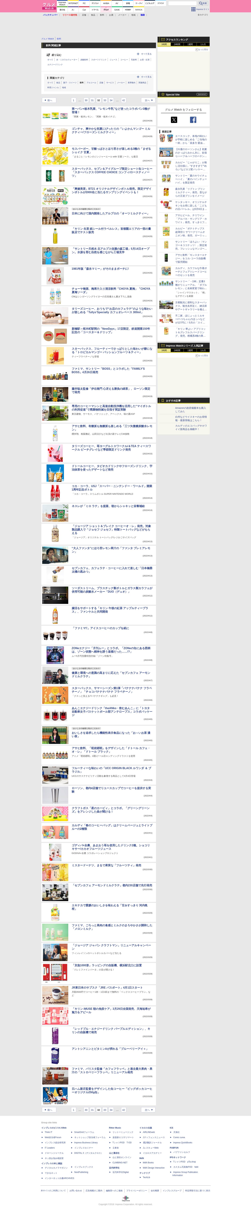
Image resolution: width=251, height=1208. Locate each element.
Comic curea (179, 1137)
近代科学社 (114, 1168)
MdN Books (148, 1162)
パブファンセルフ (181, 1152)
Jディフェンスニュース (154, 1137)
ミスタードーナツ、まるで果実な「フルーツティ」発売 (106, 865)
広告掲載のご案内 (94, 1190)
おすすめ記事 (173, 400)
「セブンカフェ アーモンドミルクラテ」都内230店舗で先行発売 (112, 885)
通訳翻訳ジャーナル (152, 1142)
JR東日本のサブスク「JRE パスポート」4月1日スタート (107, 987)
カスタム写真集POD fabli (185, 1167)
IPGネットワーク (178, 1157)
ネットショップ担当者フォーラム (90, 1137)
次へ (150, 100)
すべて (50, 60)
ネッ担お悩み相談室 (54, 1158)
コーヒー (124, 60)
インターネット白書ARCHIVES (59, 1178)
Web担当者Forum (53, 1137)
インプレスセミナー (83, 1148)
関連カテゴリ (57, 78)
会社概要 (155, 1190)
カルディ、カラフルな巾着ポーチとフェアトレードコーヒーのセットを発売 (191, 271)
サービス (110, 83)
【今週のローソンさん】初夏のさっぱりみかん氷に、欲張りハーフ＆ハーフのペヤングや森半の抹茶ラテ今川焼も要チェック (191, 156)
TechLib (146, 1177)
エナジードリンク (55, 64)
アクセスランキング (177, 39)
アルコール (91, 83)
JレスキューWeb (151, 1148)
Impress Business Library (86, 1142)
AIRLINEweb (149, 1132)
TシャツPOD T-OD (122, 1142)
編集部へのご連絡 (114, 1190)
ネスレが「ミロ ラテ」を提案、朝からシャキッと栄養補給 (108, 506)
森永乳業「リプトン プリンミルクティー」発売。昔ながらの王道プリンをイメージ (191, 192)
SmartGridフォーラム (84, 1132)
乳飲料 (134, 60)
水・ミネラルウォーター (66, 60)
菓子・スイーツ (70, 83)
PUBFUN (174, 1148)
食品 (93, 15)
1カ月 (203, 44)
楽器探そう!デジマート (123, 1137)
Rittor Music (115, 1128)
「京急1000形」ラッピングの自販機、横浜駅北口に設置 (107, 965)
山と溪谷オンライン (122, 1157)
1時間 (164, 44)
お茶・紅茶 (145, 60)
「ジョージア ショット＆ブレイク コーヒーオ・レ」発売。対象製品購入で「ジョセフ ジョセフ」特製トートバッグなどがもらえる (111, 530)
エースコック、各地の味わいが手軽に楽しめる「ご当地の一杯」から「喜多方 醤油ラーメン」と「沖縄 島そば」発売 (191, 143)
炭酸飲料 (84, 60)
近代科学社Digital (121, 1172)
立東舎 (116, 1148)
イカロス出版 (145, 1128)
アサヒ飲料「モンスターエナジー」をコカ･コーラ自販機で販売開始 (191, 258)
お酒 (111, 15)
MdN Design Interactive (154, 1168)
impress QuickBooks (182, 1142)
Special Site (173, 94)
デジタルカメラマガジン (56, 1168)
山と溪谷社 (114, 1153)
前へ (47, 100)
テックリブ (144, 1173)
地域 (133, 15)
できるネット (51, 1173)
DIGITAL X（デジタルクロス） (88, 1153)
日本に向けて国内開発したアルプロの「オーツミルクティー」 (111, 213)
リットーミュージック (123, 1132)
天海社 (176, 1132)
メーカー (122, 15)
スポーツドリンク (98, 60)
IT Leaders (50, 1148)
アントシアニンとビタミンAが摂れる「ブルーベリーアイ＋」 (110, 1048)
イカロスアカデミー (152, 1153)
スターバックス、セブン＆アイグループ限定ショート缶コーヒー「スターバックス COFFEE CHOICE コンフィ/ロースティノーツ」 (112, 172)
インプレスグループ (172, 1190)
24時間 (177, 44)
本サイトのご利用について (53, 1190)
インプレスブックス (83, 1167)
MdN (141, 1158)
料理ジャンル (53, 87)
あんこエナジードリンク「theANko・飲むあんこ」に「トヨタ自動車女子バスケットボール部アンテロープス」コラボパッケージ (112, 712)
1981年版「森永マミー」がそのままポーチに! (100, 268)
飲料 (102, 15)
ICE (171, 1128)
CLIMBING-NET (120, 1162)
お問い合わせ (75, 1190)
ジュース (113, 60)
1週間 (190, 44)
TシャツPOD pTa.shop (184, 1162)
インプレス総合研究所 (55, 1142)
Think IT (48, 1132)
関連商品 (142, 83)
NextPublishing (81, 1172)
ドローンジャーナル (54, 1153)
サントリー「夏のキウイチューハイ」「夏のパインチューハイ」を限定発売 (191, 179)
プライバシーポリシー (136, 1190)
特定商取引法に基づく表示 (197, 1190)
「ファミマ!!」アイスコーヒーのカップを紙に (100, 628)
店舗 (84, 15)
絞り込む (56, 55)
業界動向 (131, 83)
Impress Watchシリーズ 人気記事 (184, 345)
